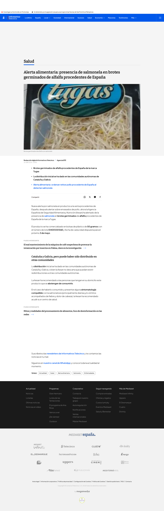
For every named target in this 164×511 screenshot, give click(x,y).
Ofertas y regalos (103, 398)
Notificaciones (79, 410)
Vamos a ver (54, 412)
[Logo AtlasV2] (53, 470)
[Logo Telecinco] (68, 446)
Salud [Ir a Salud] (29, 61)
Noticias (29, 393)
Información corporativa (49, 481)
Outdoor (53, 421)
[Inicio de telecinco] (3, 18)
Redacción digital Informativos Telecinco (39, 160)
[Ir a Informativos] (14, 18)
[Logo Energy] (125, 454)
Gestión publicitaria (113, 481)
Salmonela (77, 373)
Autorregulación (80, 405)
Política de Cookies (98, 481)
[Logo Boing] (96, 454)
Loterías (29, 398)
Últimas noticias (33, 402)
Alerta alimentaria (64, 373)
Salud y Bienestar (103, 411)
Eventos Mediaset (103, 407)
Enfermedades (89, 373)
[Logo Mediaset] (82, 436)
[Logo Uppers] (68, 462)
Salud (52, 373)
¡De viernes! (54, 417)
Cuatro (122, 407)
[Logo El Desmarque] (39, 454)
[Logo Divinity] (125, 446)
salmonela (49, 216)
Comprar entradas (104, 393)
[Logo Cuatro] (96, 446)
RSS (122, 481)
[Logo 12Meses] (125, 462)
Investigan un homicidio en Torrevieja (16, 12)
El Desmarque (125, 402)
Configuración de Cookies (82, 481)
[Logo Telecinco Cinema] (96, 462)
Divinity (122, 411)
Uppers (122, 398)
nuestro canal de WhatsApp (57, 363)
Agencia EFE (61, 160)
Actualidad (43, 373)
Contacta (77, 393)
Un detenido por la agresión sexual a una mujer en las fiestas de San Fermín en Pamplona (63, 12)
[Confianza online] (82, 502)
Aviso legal (35, 481)
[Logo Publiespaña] (82, 470)
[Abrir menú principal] (160, 18)
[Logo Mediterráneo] (111, 470)
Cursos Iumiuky (102, 402)
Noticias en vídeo (33, 407)
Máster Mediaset (80, 421)
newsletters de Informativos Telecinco (65, 353)
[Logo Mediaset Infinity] (39, 446)
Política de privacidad (65, 481)
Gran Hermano (55, 393)
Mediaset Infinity (126, 393)
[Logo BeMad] (39, 462)
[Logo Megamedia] (83, 491)
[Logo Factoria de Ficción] (67, 454)
